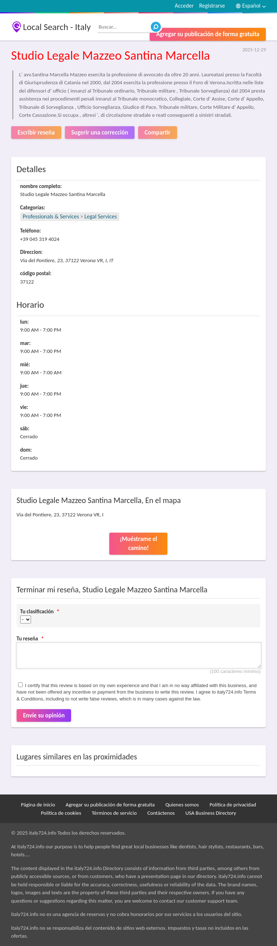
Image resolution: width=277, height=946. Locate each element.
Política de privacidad (233, 804)
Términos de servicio (114, 813)
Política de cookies (61, 813)
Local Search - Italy (57, 27)
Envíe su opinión (44, 715)
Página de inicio (38, 804)
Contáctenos (161, 813)
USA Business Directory (210, 813)
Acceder (184, 5)
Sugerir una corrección (99, 132)
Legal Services (100, 216)
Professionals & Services (51, 216)
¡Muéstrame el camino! (138, 543)
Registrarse (212, 5)
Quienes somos (182, 804)
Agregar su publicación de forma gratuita (207, 34)
